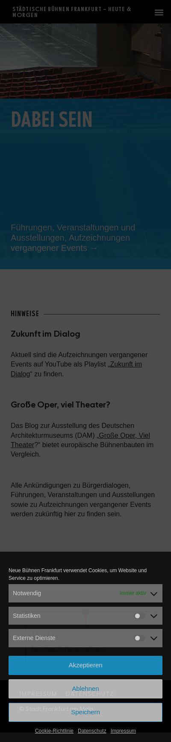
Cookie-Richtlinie (54, 731)
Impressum (123, 731)
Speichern (85, 712)
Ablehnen (85, 688)
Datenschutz (92, 731)
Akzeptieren (85, 665)
